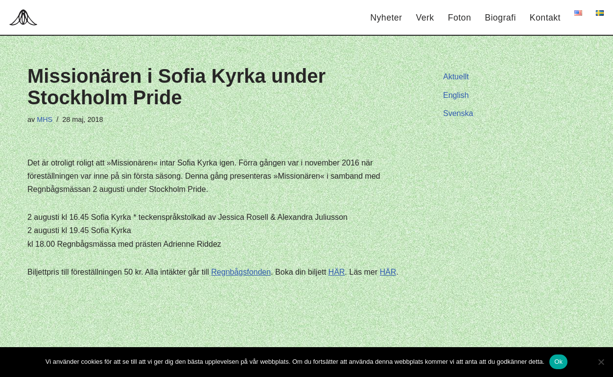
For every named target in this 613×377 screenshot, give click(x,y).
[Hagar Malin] (25, 17)
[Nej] (601, 362)
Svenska (458, 113)
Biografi (500, 18)
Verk (425, 18)
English (456, 95)
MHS (44, 119)
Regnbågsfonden (241, 272)
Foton (460, 18)
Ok (558, 361)
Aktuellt (456, 76)
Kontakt (545, 18)
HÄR (337, 272)
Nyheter (386, 18)
